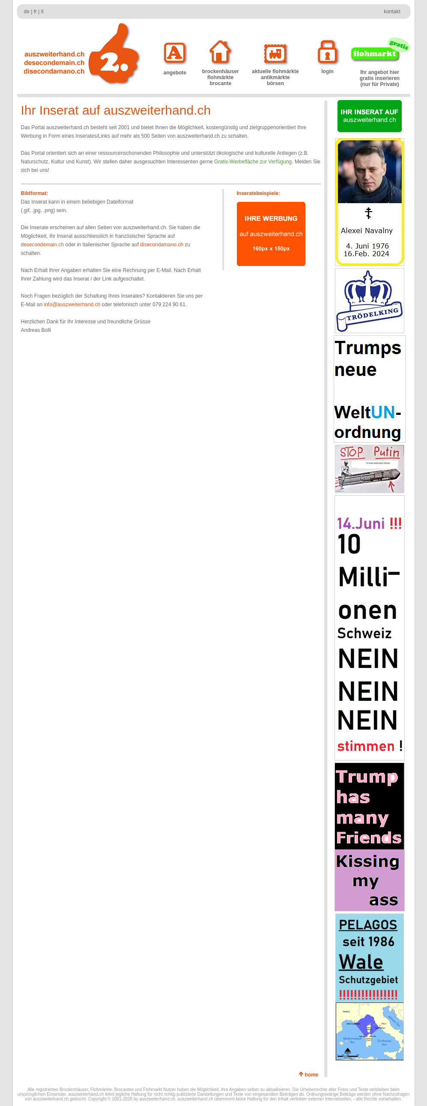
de (27, 12)
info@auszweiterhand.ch (72, 305)
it (42, 12)
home (312, 1075)
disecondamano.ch (161, 245)
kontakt (392, 12)
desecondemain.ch (42, 245)
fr (35, 12)
